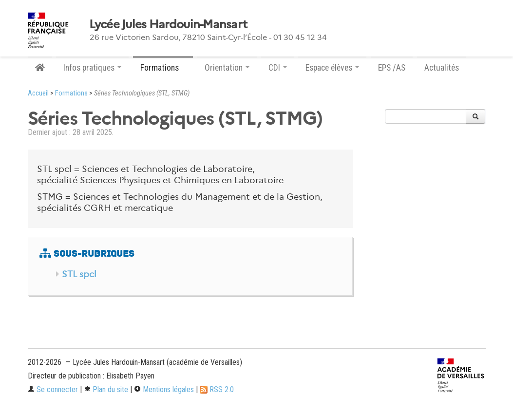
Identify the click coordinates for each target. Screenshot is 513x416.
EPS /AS (391, 68)
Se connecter (53, 389)
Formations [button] (163, 68)
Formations (71, 93)
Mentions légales (164, 389)
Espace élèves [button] (332, 68)
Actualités (441, 68)
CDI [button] (277, 68)
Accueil (38, 93)
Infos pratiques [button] (92, 68)
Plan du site (106, 389)
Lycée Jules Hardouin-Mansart (168, 24)
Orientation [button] (227, 68)
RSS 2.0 (217, 389)
